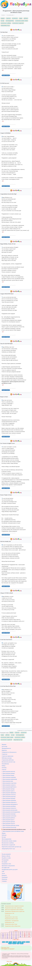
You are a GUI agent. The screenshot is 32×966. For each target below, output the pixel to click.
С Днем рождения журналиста (9, 802)
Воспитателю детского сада (8, 761)
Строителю (4, 754)
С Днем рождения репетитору (9, 827)
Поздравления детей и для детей (9, 869)
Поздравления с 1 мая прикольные (11, 920)
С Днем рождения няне (7, 781)
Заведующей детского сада (8, 848)
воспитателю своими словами (21, 20)
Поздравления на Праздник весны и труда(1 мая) (14, 911)
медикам (2, 18)
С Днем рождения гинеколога (9, 808)
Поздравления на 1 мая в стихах (11, 916)
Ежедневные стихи (6, 863)
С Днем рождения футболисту (9, 787)
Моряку (4, 833)
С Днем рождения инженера (8, 814)
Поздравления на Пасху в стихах (11, 918)
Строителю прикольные (7, 756)
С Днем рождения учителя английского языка (13, 831)
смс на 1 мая (7, 915)
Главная (3, 14)
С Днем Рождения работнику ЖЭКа (10, 825)
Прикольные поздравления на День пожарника (14, 909)
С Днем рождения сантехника (9, 815)
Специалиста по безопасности (9, 752)
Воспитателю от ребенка (8, 842)
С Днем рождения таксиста (8, 823)
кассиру (2, 20)
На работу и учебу (6, 858)
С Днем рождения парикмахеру (9, 779)
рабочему (26, 18)
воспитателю (15, 18)
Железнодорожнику (6, 839)
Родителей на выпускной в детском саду (11, 846)
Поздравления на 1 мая (9, 913)
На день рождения (6, 854)
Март (18, 943)
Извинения (4, 879)
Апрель (16, 930)
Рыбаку (3, 765)
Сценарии (4, 881)
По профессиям (5, 867)
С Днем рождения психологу (9, 794)
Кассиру (4, 837)
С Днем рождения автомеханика (9, 810)
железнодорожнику (10, 20)
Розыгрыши (4, 877)
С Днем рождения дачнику (8, 773)
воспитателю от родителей (18, 23)
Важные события (6, 856)
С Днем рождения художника (9, 800)
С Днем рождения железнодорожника (11, 812)
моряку (20, 18)
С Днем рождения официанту (9, 792)
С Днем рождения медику (8, 775)
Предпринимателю (6, 748)
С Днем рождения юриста (8, 819)
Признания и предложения (8, 865)
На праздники (5, 860)
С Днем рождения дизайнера (9, 806)
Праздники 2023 (5, 947)
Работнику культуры (7, 758)
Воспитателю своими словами (9, 841)
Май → (18, 939)
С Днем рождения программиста (10, 804)
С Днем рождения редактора (9, 796)
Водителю (4, 750)
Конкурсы (4, 875)
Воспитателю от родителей (8, 844)
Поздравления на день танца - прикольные (13, 907)
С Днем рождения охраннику (9, 777)
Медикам (4, 744)
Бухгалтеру (4, 746)
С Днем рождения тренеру (8, 788)
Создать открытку (6, 75)
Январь (10, 943)
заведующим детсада (5, 25)
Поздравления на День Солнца (11, 924)
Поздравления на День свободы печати (12, 926)
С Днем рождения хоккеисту (9, 785)
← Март (14, 939)
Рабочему (4, 835)
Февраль (14, 943)
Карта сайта (9, 961)
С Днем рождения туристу (8, 790)
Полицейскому (5, 763)
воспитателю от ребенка (6, 23)
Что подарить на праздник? (7, 948)
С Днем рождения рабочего (8, 817)
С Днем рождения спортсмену (9, 783)
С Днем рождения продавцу (8, 798)
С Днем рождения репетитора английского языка (14, 829)
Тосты (3, 873)
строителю (8, 18)
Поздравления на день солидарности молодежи (14, 905)
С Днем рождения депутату (8, 771)
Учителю (4, 769)
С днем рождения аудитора (8, 821)
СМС (3, 871)
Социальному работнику (8, 760)
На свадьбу (4, 861)
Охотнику (4, 767)
